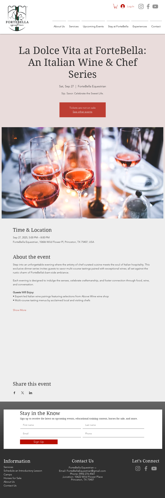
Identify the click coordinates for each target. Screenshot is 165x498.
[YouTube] (155, 6)
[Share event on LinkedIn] (30, 392)
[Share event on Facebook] (14, 392)
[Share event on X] (22, 392)
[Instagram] (141, 6)
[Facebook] (148, 6)
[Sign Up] (39, 441)
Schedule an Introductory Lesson (23, 470)
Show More (19, 310)
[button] (115, 6)
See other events (82, 111)
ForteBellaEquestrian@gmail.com (86, 470)
